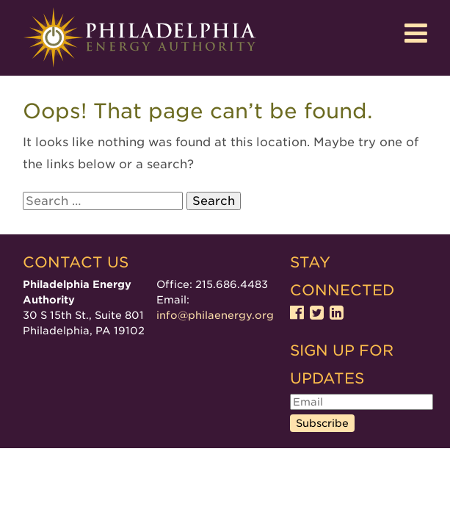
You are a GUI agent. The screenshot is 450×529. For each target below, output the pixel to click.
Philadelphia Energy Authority (139, 37)
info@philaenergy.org (215, 315)
